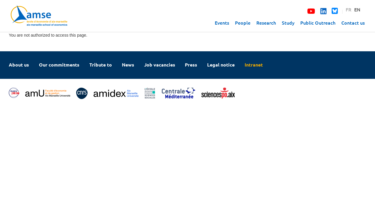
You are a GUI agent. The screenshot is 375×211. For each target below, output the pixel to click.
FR (348, 9)
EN (357, 9)
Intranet (254, 65)
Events (222, 22)
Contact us (353, 22)
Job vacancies (159, 65)
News (128, 65)
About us (19, 65)
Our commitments (59, 65)
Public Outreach (317, 22)
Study (288, 22)
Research (266, 22)
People (242, 22)
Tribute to (100, 65)
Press (191, 65)
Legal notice (221, 65)
